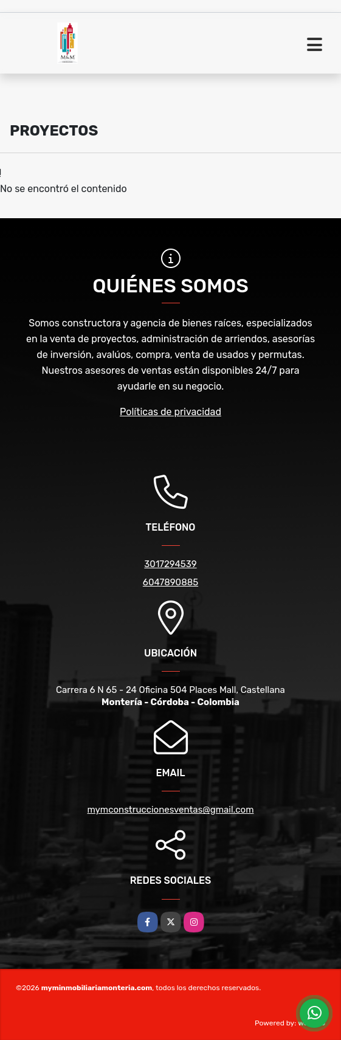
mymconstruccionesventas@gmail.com (171, 809)
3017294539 (170, 564)
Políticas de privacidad (170, 412)
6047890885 (170, 582)
